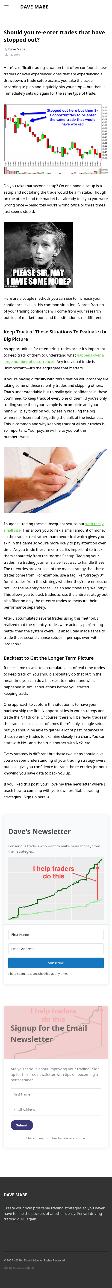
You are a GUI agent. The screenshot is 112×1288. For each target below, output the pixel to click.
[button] (56, 888)
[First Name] (56, 934)
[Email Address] (56, 948)
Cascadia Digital (23, 1268)
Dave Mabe (34, 7)
